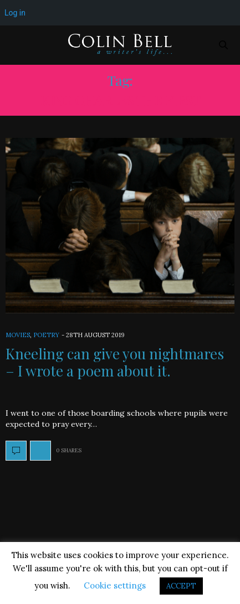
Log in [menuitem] (14, 12)
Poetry (46, 335)
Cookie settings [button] (115, 585)
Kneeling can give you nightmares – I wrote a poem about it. (115, 362)
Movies (18, 335)
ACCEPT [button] (181, 586)
